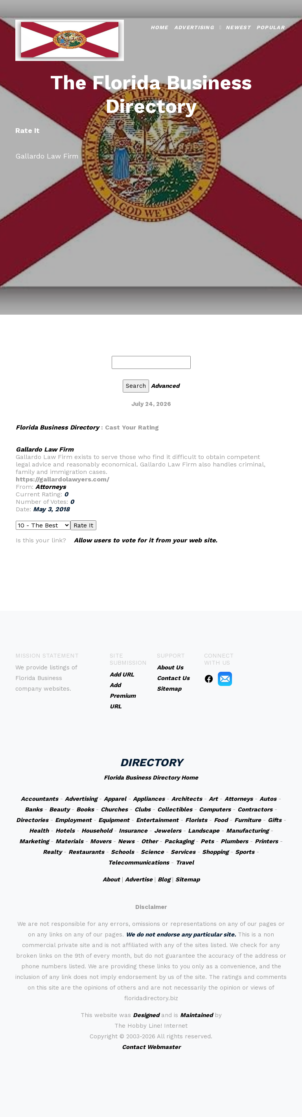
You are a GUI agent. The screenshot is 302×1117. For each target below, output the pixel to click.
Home (159, 26)
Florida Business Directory (57, 427)
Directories (32, 820)
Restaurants (86, 851)
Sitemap (187, 879)
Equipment (113, 820)
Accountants (39, 798)
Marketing (34, 841)
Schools (122, 851)
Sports (244, 851)
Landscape (203, 830)
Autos (268, 798)
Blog (164, 879)
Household (96, 830)
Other (149, 841)
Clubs (142, 809)
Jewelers (167, 830)
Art (213, 798)
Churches (114, 809)
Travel (185, 862)
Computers (215, 809)
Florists (196, 820)
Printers (266, 841)
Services (183, 851)
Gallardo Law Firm (45, 449)
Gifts (275, 820)
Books (85, 809)
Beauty (59, 809)
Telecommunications (138, 862)
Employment (73, 820)
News (126, 841)
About (111, 879)
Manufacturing (247, 830)
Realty (52, 851)
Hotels (65, 830)
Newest (238, 26)
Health (39, 830)
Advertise (139, 879)
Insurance (133, 830)
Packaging (179, 841)
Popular (270, 26)
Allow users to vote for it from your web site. (145, 540)
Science (152, 851)
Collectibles (174, 809)
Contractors (255, 809)
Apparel (115, 798)
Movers (100, 841)
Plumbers (234, 841)
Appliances (149, 798)
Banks (33, 809)
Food (221, 820)
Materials (69, 841)
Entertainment (157, 820)
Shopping (215, 851)
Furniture (247, 820)
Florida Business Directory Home (151, 777)
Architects (186, 798)
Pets (207, 841)
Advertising (194, 26)
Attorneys (50, 486)
